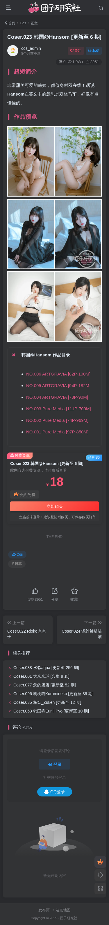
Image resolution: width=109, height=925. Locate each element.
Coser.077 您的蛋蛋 (44, 685)
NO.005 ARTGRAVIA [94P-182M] (58, 385)
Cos (23, 23)
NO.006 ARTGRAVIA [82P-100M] (58, 373)
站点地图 (63, 910)
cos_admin (31, 48)
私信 (93, 51)
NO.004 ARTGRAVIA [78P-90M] (57, 397)
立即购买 (55, 506)
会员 (24, 495)
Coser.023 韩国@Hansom (54, 37)
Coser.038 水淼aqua (46, 667)
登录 (54, 764)
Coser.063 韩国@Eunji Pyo (51, 711)
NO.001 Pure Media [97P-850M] (57, 431)
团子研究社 (68, 918)
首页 (10, 23)
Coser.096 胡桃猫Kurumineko (53, 693)
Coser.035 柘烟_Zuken (47, 702)
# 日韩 (17, 564)
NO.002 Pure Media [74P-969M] (57, 420)
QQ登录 (54, 792)
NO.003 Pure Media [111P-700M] (58, 408)
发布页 (44, 910)
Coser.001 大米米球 (41, 676)
